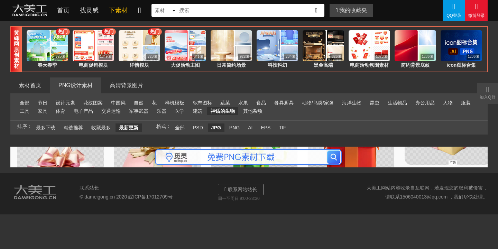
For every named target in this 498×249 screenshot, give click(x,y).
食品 (261, 102)
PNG (234, 127)
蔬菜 (225, 102)
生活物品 (397, 102)
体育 (60, 111)
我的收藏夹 (351, 10)
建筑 (197, 111)
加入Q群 (487, 92)
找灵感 (89, 10)
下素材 (118, 10)
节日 (42, 102)
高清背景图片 (126, 85)
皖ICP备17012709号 (150, 197)
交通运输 (111, 111)
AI (250, 127)
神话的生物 (223, 111)
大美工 (31, 10)
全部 (24, 102)
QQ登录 (454, 10)
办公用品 (425, 102)
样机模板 (174, 102)
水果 (243, 102)
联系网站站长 (240, 189)
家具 (42, 111)
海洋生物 (351, 102)
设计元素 (65, 102)
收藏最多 (101, 127)
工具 (24, 111)
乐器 (161, 111)
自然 (139, 102)
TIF (282, 127)
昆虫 (374, 102)
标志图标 (202, 102)
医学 (179, 111)
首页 (63, 10)
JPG (216, 127)
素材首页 (30, 85)
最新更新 (128, 127)
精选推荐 (73, 127)
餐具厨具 (284, 102)
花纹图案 (93, 102)
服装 (466, 102)
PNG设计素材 (75, 85)
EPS (265, 127)
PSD (198, 127)
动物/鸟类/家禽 (318, 102)
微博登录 (476, 10)
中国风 (118, 102)
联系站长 (89, 188)
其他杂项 (252, 111)
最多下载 (45, 127)
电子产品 (83, 111)
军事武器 (138, 111)
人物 (448, 102)
